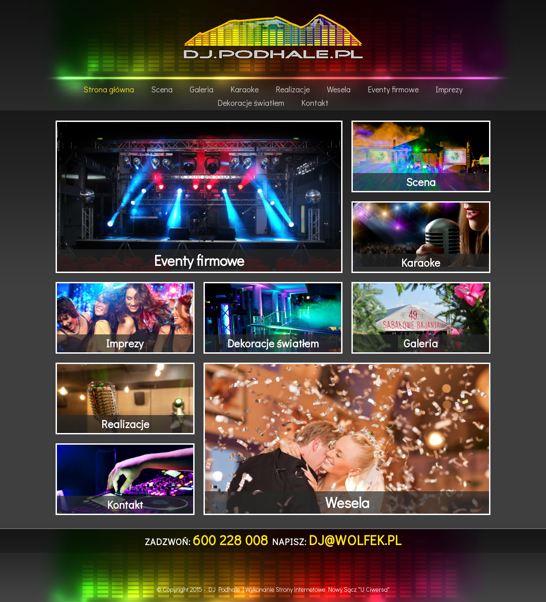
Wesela (339, 89)
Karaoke (244, 89)
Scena (162, 89)
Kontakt (315, 102)
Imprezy (449, 89)
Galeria (201, 89)
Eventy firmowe (393, 89)
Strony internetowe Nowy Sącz (316, 589)
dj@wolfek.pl (355, 540)
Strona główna (108, 89)
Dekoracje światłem (250, 102)
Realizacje (293, 89)
